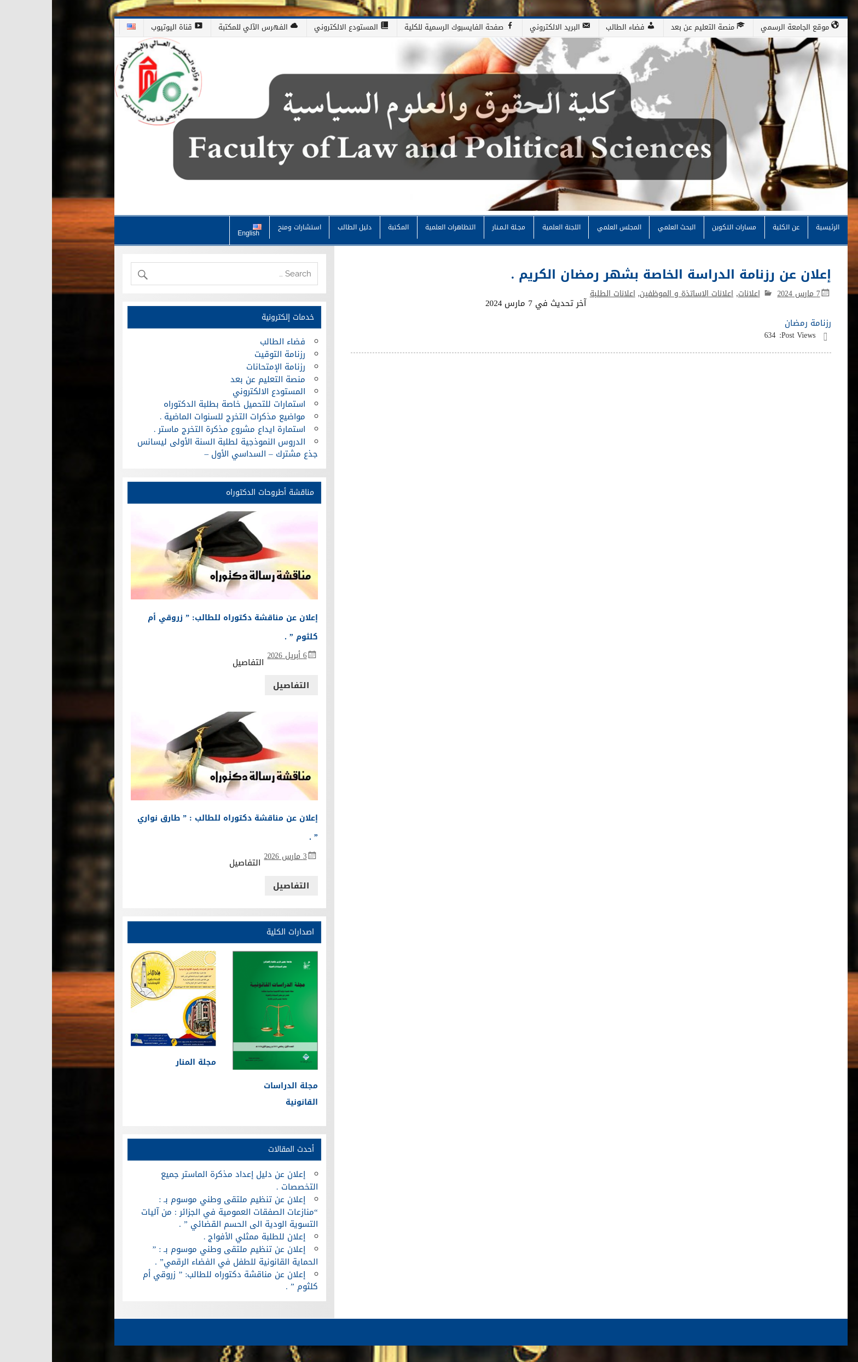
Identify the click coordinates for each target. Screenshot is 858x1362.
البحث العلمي (625, 227)
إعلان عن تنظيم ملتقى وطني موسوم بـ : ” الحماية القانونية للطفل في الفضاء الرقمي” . (182, 1255)
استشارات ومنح (247, 227)
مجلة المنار (144, 1062)
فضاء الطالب (230, 341)
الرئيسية (775, 227)
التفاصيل (239, 685)
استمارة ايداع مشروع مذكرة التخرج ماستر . (178, 429)
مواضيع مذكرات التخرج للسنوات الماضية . (181, 416)
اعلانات (697, 293)
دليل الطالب (303, 227)
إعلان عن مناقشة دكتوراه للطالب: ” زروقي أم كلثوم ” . (178, 1281)
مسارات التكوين (682, 227)
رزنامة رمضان (756, 323)
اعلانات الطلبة (560, 293)
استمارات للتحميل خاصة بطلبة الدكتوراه (182, 404)
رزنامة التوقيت (227, 354)
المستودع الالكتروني (217, 391)
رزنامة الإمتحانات (223, 366)
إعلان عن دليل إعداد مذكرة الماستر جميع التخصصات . (187, 1180)
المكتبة (346, 227)
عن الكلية (734, 227)
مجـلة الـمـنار (456, 227)
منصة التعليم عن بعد (215, 379)
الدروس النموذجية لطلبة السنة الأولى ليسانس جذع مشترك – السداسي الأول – (175, 448)
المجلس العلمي (567, 227)
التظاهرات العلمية (398, 227)
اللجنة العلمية (509, 227)
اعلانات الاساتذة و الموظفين (634, 293)
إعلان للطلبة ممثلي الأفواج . (203, 1236)
